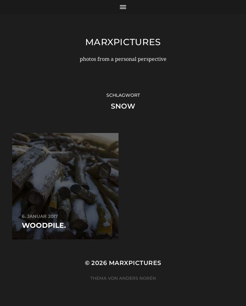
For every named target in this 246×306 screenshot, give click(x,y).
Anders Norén (137, 278)
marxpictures (123, 42)
